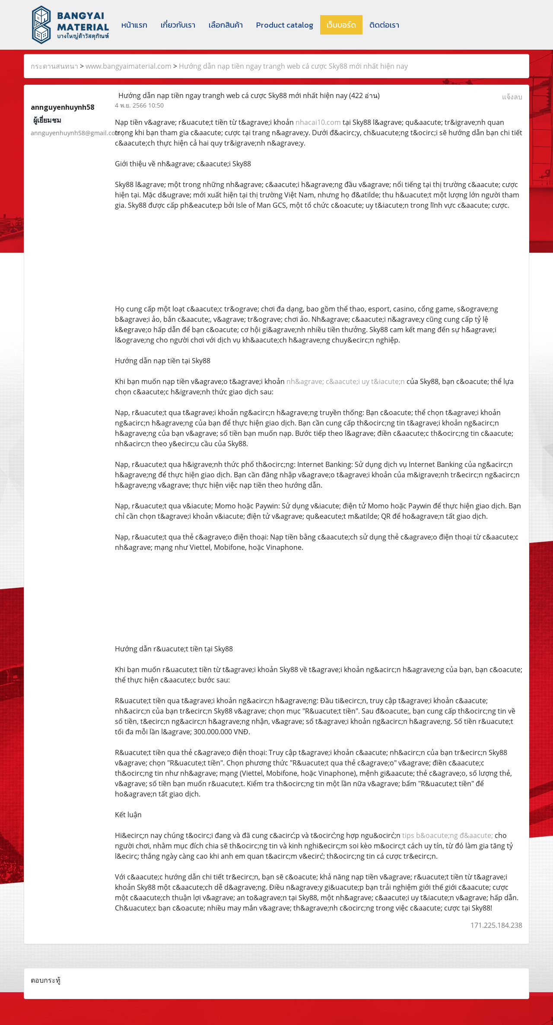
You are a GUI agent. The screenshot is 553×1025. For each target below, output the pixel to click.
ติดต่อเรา (384, 25)
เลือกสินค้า (226, 25)
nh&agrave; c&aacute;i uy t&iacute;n (345, 381)
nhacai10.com (318, 122)
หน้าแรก (134, 25)
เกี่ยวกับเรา (178, 25)
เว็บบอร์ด (341, 25)
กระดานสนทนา (54, 66)
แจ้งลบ (512, 97)
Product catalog (284, 25)
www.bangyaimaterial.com (129, 66)
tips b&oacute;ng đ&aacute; (447, 835)
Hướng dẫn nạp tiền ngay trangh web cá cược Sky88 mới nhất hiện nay (293, 66)
